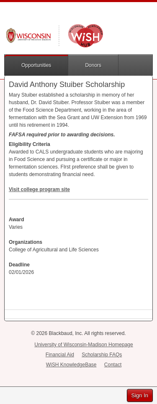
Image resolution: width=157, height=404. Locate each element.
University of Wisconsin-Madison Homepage (83, 345)
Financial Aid (60, 355)
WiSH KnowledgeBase (71, 365)
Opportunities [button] (36, 65)
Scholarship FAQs (102, 355)
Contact (112, 365)
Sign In (139, 395)
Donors (93, 65)
